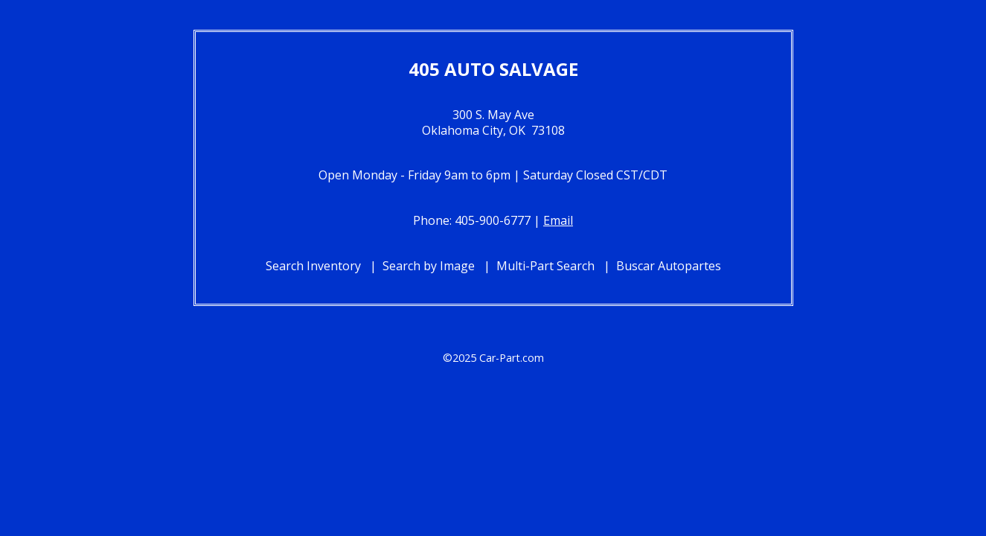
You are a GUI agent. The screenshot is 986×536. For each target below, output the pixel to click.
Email (558, 220)
